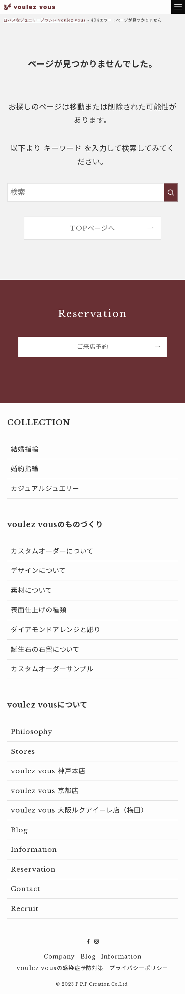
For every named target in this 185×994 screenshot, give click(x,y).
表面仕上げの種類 (38, 610)
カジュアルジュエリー (45, 488)
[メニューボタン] (178, 7)
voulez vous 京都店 (45, 790)
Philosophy (32, 731)
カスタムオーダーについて (52, 551)
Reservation (33, 869)
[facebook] (88, 941)
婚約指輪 (25, 468)
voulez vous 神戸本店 (48, 771)
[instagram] (97, 941)
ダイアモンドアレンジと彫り (56, 629)
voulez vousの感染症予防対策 (60, 968)
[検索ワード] (92, 192)
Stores (23, 751)
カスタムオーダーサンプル (52, 669)
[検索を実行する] (171, 192)
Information (34, 849)
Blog (19, 830)
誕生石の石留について (45, 649)
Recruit (25, 908)
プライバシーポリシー (138, 968)
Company (59, 956)
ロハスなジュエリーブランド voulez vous (44, 20)
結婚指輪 (25, 449)
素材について (31, 590)
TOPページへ (92, 228)
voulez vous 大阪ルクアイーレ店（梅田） (79, 810)
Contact (25, 888)
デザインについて (38, 570)
